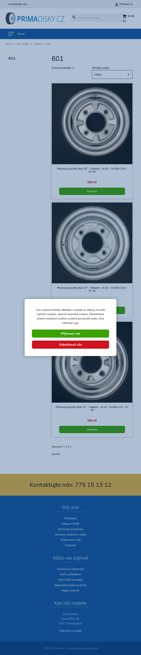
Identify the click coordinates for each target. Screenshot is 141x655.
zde (76, 323)
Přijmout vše (70, 333)
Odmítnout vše (70, 344)
